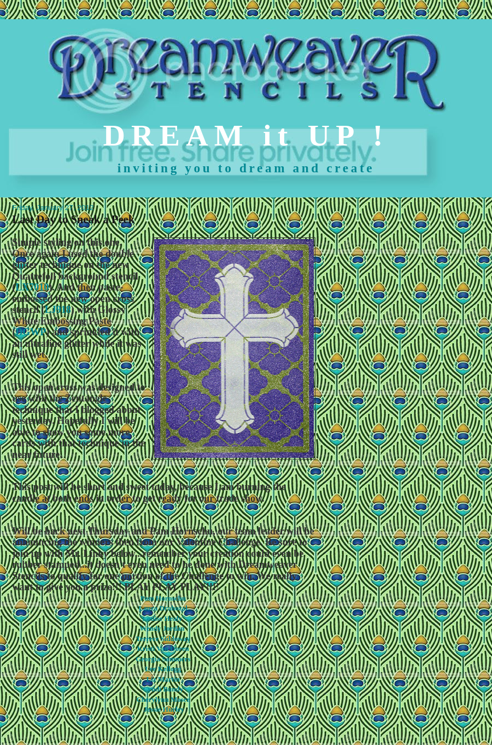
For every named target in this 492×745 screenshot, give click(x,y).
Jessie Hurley (164, 709)
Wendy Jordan (162, 628)
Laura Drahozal (163, 608)
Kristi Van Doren (163, 648)
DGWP (30, 332)
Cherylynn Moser (163, 699)
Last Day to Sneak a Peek (73, 219)
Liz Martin (163, 679)
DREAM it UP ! (246, 135)
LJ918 (58, 309)
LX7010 (32, 287)
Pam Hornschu (163, 598)
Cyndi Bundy (163, 689)
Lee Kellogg (163, 669)
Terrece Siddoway (163, 639)
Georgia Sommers (163, 659)
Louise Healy (162, 618)
